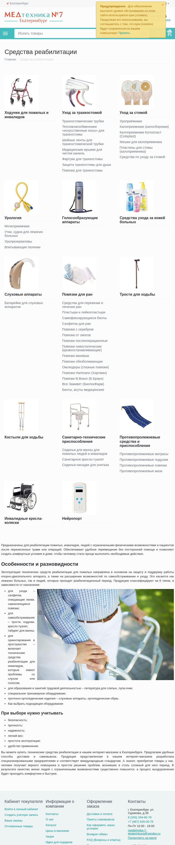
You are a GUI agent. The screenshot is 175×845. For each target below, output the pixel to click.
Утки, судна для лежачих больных (24, 235)
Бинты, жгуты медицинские (83, 393)
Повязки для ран (77, 296)
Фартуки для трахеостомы (83, 160)
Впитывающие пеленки (23, 249)
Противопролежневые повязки (144, 469)
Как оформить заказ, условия (101, 830)
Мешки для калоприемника (141, 142)
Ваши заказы (14, 824)
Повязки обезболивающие (83, 364)
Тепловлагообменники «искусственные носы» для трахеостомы (83, 131)
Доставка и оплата (99, 817)
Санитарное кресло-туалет (83, 463)
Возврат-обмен (97, 837)
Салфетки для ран (77, 326)
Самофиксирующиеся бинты (85, 320)
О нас (50, 823)
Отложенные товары (19, 829)
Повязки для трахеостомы (83, 171)
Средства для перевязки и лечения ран (83, 306)
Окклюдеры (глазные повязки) (86, 370)
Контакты (52, 817)
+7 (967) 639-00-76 (140, 825)
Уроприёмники (131, 121)
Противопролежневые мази (141, 474)
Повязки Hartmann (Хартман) (85, 376)
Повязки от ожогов (76, 337)
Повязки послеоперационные (85, 343)
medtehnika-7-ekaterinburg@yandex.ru (144, 835)
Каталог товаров (5, 33)
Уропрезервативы (19, 243)
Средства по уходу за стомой (143, 158)
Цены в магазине (57, 834)
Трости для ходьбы (137, 296)
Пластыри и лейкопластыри (84, 314)
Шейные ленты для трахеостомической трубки (83, 142)
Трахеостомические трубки (83, 121)
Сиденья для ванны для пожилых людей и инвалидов (85, 455)
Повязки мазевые (76, 358)
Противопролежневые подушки (144, 463)
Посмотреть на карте (142, 841)
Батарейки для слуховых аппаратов (24, 306)
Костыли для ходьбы (24, 440)
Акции (50, 840)
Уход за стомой (133, 113)
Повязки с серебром (78, 331)
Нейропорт (72, 522)
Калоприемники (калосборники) (145, 127)
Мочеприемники (17, 227)
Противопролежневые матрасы (144, 457)
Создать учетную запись (21, 818)
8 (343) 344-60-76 (140, 820)
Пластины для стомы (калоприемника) (136, 150)
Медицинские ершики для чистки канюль (82, 152)
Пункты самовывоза (100, 823)
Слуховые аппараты (23, 296)
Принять (124, 33)
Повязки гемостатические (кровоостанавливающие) (82, 350)
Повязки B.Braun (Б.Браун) (83, 381)
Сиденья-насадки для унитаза (86, 468)
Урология (13, 219)
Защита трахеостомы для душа (87, 166)
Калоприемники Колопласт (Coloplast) (141, 134)
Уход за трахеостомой (82, 113)
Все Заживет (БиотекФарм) (83, 387)
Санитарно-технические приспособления (84, 442)
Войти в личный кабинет (21, 812)
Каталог (51, 828)
